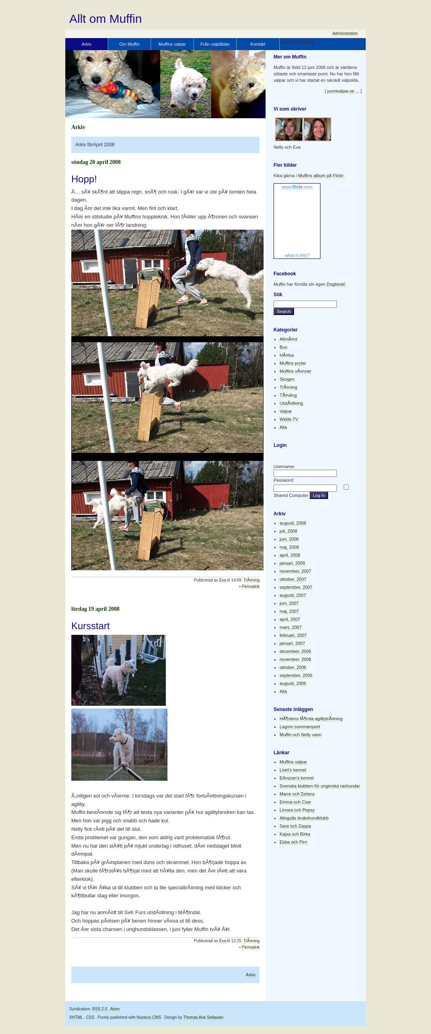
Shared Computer (291, 495)
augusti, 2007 (293, 595)
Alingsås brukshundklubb (304, 818)
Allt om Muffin (105, 18)
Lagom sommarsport (300, 726)
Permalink (251, 586)
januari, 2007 (292, 643)
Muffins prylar (293, 363)
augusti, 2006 (293, 683)
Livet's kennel (293, 769)
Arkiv (86, 44)
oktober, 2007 (293, 579)
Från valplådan (215, 44)
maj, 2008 (289, 547)
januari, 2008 (292, 563)
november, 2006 (295, 659)
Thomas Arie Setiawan (203, 1017)
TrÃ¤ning (252, 580)
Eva (222, 580)
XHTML (76, 1017)
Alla (283, 427)
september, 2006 (296, 675)
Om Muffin (129, 44)
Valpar (286, 411)
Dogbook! (335, 284)
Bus (283, 347)
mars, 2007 (291, 627)
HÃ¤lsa (287, 355)
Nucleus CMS (149, 1017)
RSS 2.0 (99, 1009)
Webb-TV (289, 419)
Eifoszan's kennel (297, 778)
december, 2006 (295, 651)
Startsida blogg (297, 42)
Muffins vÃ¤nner (295, 371)
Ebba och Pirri (293, 842)
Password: (284, 480)
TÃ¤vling (288, 395)
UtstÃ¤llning (291, 403)
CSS (90, 1017)
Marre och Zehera (297, 794)
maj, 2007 (289, 611)
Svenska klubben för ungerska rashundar (320, 786)
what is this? (297, 255)
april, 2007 (290, 619)
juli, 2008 (288, 531)
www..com (297, 186)
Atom (114, 1009)
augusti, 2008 (293, 523)
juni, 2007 (289, 603)
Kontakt (257, 44)
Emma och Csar (295, 802)
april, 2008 (290, 555)
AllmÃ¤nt (288, 339)
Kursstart (90, 625)
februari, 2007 (293, 635)
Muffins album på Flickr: (321, 175)
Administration (345, 33)
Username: (284, 466)
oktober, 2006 (293, 667)
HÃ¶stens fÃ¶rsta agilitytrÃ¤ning (311, 718)
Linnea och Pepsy (297, 810)
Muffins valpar (172, 44)
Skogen (287, 379)
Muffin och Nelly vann (301, 734)
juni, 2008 (289, 539)
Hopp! (84, 179)
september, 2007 (296, 587)
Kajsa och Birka (295, 834)
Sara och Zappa (295, 826)
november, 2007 (295, 571)
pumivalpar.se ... (343, 91)
